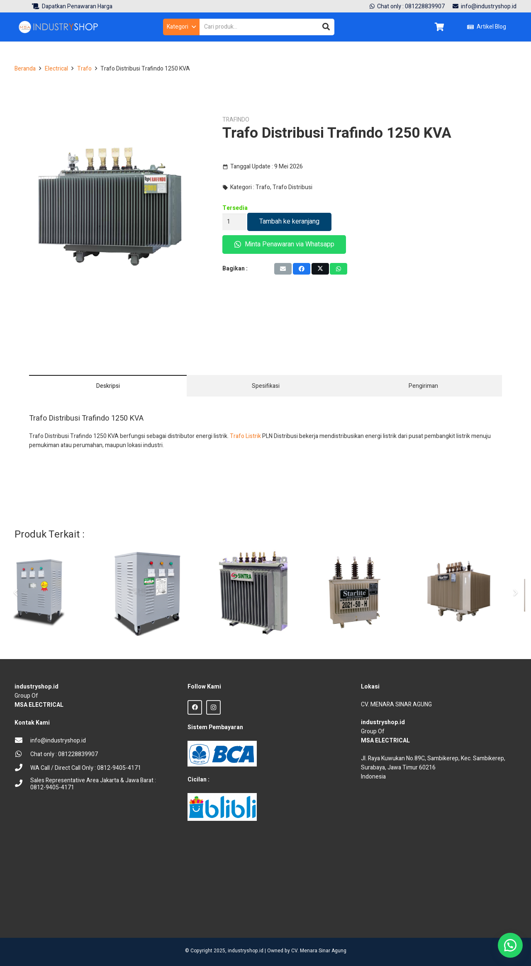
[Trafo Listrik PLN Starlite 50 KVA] (369, 593)
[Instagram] (213, 707)
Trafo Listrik (245, 436)
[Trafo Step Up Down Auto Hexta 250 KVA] (162, 593)
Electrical (56, 68)
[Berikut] (515, 592)
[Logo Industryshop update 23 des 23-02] (59, 27)
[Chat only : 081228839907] (22, 754)
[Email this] (283, 269)
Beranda (25, 68)
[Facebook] (195, 707)
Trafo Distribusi (292, 187)
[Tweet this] (320, 269)
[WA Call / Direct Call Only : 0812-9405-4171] (22, 768)
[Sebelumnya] (16, 592)
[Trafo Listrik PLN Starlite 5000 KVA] (473, 593)
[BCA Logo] (222, 753)
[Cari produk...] (267, 27)
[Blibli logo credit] (222, 807)
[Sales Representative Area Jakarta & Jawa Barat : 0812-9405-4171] (22, 784)
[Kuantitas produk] (234, 222)
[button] (181, 27)
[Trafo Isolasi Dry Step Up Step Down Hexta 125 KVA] (58, 593)
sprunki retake (364, 914)
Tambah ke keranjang (289, 221)
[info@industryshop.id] (22, 741)
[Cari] (326, 26)
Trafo (84, 68)
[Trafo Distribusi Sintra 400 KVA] (265, 593)
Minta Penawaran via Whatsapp (284, 244)
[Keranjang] (439, 26)
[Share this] (301, 269)
